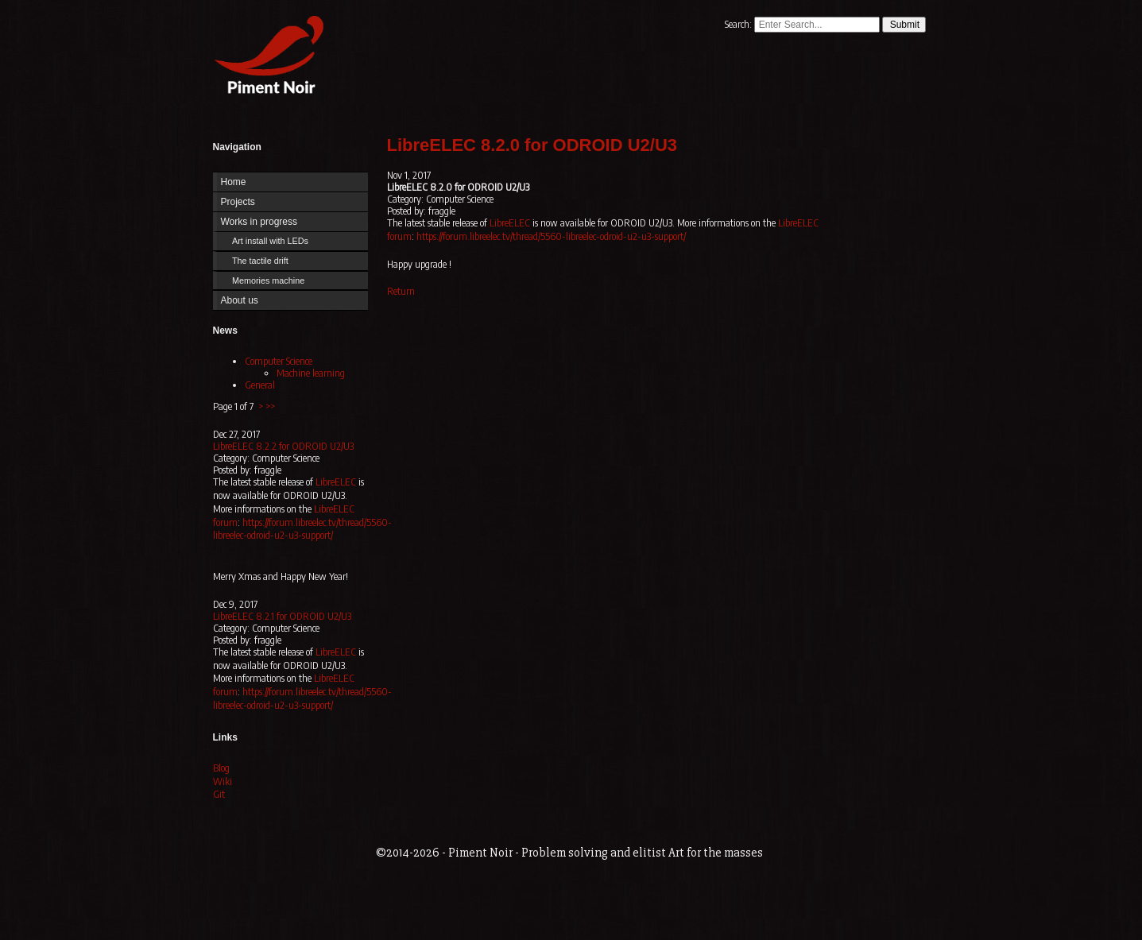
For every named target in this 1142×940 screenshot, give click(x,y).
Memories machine (268, 280)
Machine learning (311, 373)
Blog (221, 768)
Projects (238, 201)
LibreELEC (336, 482)
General (260, 385)
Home (265, 57)
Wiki (222, 781)
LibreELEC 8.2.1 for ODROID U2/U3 (282, 616)
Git (219, 794)
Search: (739, 24)
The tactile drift (260, 260)
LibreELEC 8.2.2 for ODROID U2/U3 (283, 446)
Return (401, 291)
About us (239, 300)
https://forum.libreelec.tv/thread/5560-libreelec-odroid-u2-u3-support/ (302, 529)
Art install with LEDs (270, 241)
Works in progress (259, 221)
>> (270, 406)
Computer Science (278, 361)
